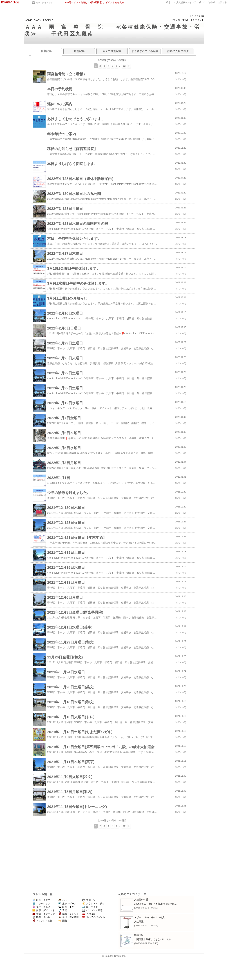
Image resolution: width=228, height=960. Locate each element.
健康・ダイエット (44, 2)
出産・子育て (41, 900)
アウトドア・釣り (93, 903)
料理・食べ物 (41, 917)
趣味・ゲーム (67, 903)
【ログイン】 (197, 20)
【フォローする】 (180, 20)
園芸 (63, 920)
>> (185, 2)
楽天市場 (222, 2)
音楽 (63, 910)
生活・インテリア (43, 913)
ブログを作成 (208, 2)
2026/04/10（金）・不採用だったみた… (155, 903)
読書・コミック (69, 913)
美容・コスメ (41, 907)
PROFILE (48, 20)
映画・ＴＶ (66, 907)
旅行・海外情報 (69, 917)
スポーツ (88, 900)
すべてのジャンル (93, 917)
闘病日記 (139, 935)
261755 (195, 16)
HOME (28, 20)
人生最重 (139, 921)
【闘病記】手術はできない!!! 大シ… (154, 939)
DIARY (37, 20)
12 (124, 65)
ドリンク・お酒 (42, 920)
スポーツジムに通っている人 (149, 917)
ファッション (41, 903)
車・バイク (90, 907)
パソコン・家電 (92, 910)
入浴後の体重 (141, 899)
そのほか (88, 913)
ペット (64, 900)
